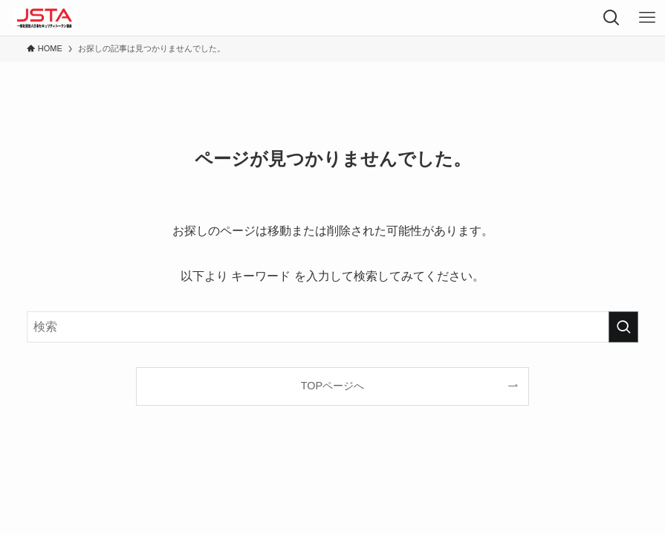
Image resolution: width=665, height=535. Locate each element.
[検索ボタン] (611, 18)
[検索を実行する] (623, 327)
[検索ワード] (332, 327)
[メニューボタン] (647, 18)
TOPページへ (332, 386)
